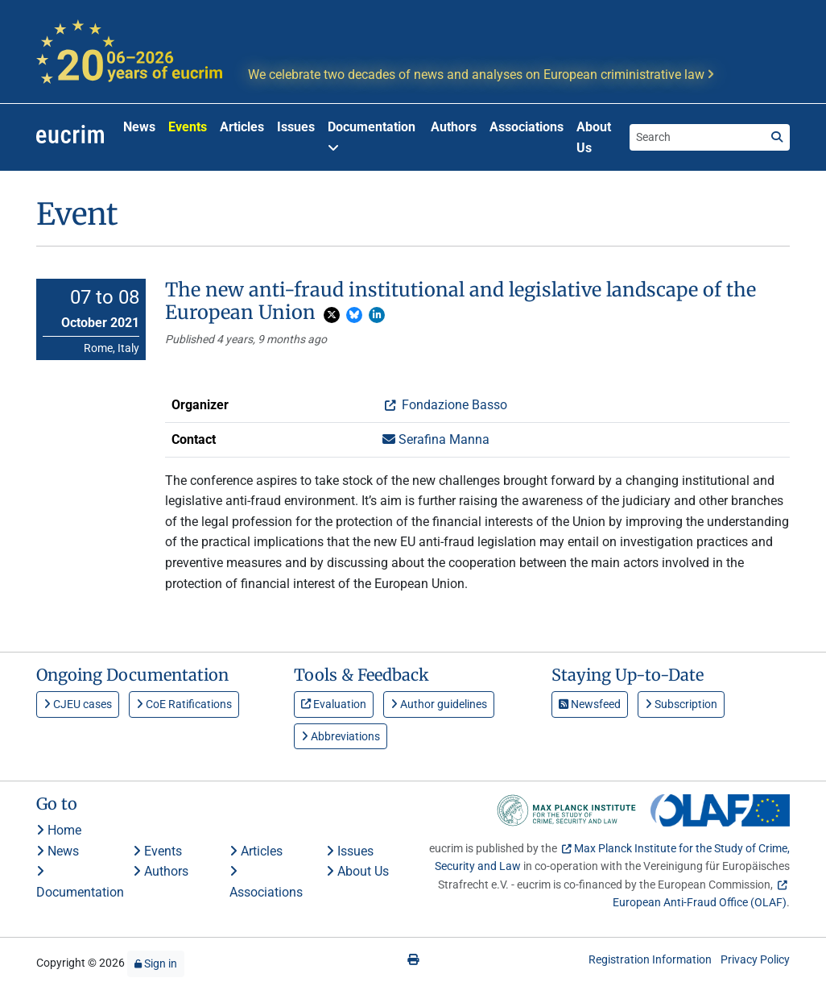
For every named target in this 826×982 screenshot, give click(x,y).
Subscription (681, 704)
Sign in (155, 963)
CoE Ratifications (184, 704)
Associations (526, 127)
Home (58, 830)
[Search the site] (697, 137)
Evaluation (333, 704)
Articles (242, 127)
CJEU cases (77, 704)
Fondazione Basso (453, 404)
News (139, 127)
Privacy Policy (755, 959)
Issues (296, 127)
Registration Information (650, 959)
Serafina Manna (435, 439)
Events (187, 127)
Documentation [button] (371, 136)
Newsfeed (590, 704)
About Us (593, 137)
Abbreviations (340, 736)
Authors (454, 127)
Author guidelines (438, 704)
